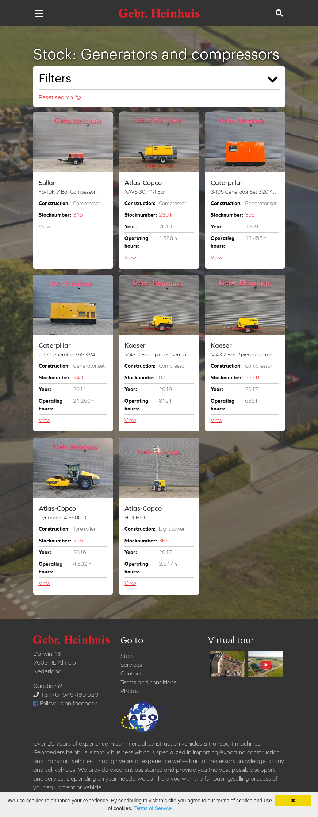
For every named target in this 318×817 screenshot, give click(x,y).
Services (131, 664)
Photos (129, 691)
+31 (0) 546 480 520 (65, 694)
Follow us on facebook (65, 703)
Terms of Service (153, 808)
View (44, 226)
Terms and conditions (148, 682)
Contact (131, 673)
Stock (127, 656)
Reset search (60, 97)
